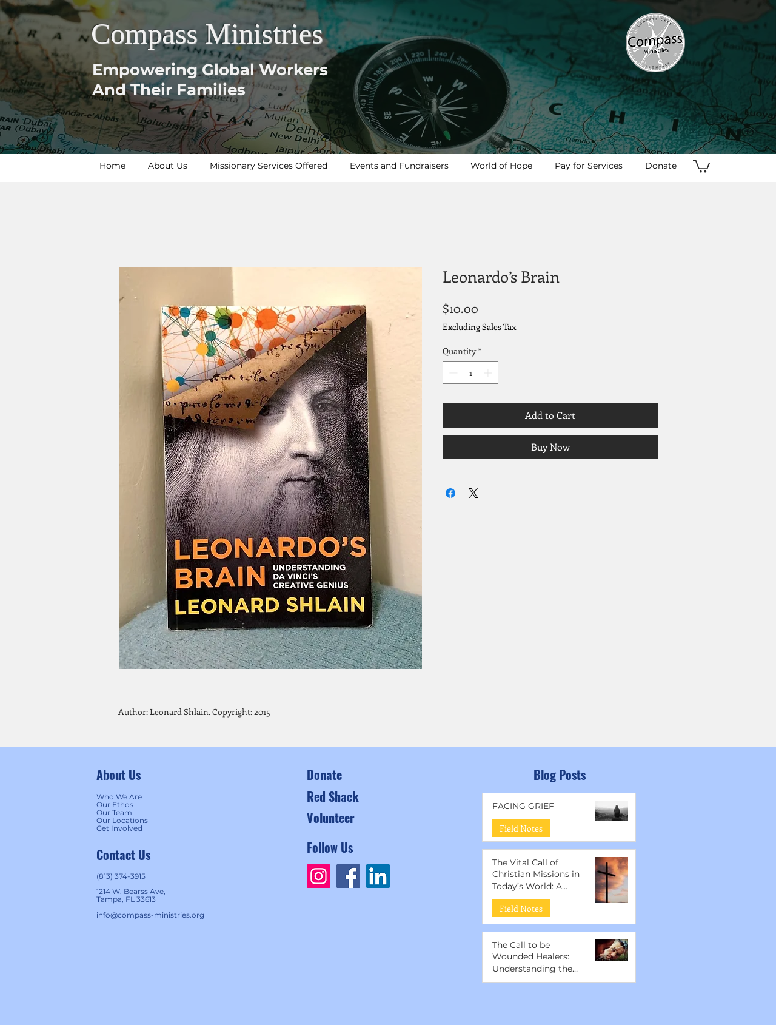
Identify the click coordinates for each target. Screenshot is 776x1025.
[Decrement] (452, 372)
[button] (701, 165)
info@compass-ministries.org (150, 914)
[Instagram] (318, 876)
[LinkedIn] (378, 876)
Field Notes (521, 828)
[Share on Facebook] (450, 493)
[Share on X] (473, 493)
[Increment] (489, 372)
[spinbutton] (470, 372)
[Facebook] (348, 876)
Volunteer (331, 817)
